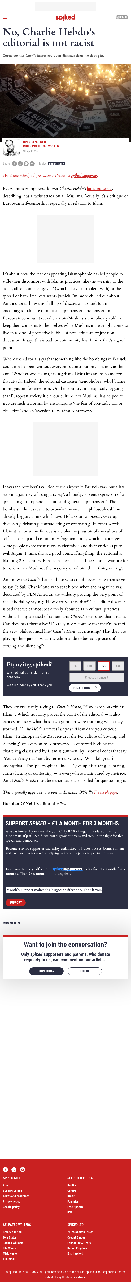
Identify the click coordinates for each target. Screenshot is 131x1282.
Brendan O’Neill (12, 1232)
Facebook (5, 1169)
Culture (71, 1191)
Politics (71, 1185)
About (6, 1185)
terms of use (76, 1272)
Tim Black (9, 1259)
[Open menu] (5, 17)
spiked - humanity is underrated (65, 17)
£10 (89, 666)
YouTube (22, 1169)
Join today (46, 971)
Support (16, 902)
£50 (118, 666)
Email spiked (75, 1253)
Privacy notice (11, 1201)
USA (70, 1212)
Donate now (81, 688)
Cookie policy (11, 1207)
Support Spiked (12, 1191)
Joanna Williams (13, 1243)
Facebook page (105, 792)
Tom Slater (9, 1237)
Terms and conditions (16, 1196)
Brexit (71, 1196)
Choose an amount (96, 677)
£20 (104, 666)
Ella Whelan (10, 1248)
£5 (75, 666)
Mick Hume (10, 1253)
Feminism (73, 1201)
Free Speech (56, 163)
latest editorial (99, 188)
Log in (121, 17)
